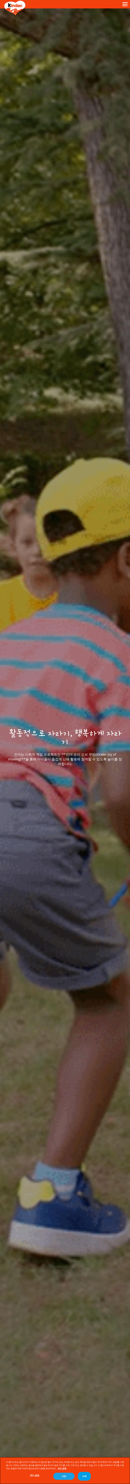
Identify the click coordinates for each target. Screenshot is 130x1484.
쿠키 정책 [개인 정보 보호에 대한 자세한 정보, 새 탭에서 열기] (61, 1468)
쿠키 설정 (34, 1475)
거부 (64, 1476)
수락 (84, 1476)
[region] (65, 1470)
